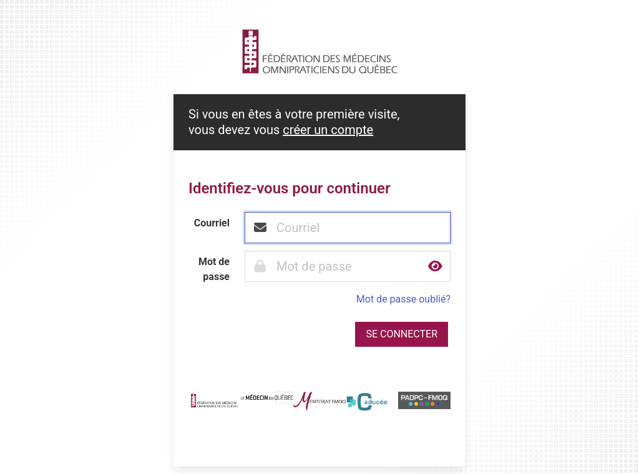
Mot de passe (214, 269)
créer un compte (328, 129)
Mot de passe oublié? (403, 299)
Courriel (212, 223)
